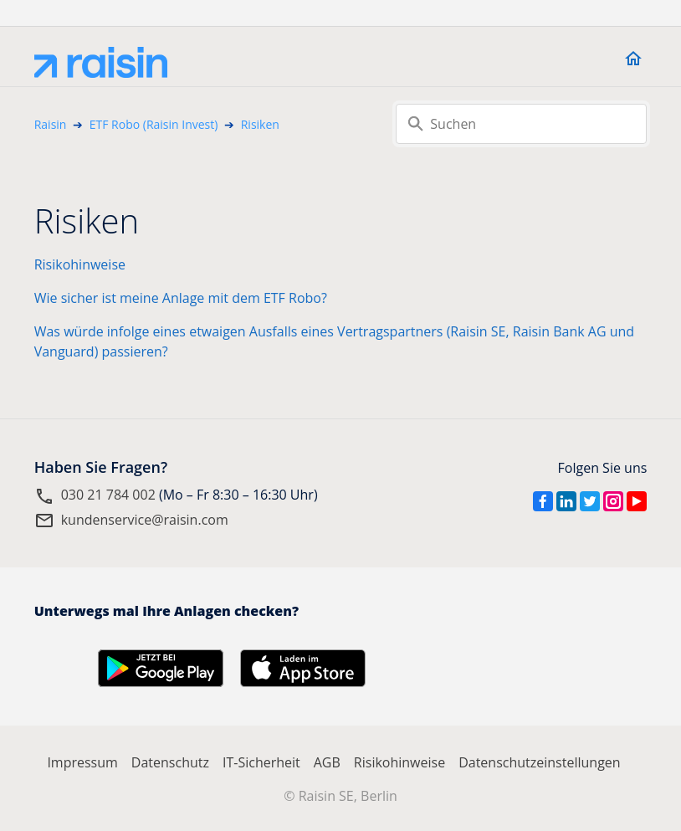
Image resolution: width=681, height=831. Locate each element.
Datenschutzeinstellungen (539, 762)
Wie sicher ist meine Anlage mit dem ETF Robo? (180, 298)
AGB (327, 762)
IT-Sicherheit (261, 762)
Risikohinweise (79, 264)
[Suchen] (521, 124)
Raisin (50, 124)
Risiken (260, 124)
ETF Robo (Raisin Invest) (154, 124)
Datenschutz (170, 762)
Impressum (82, 762)
